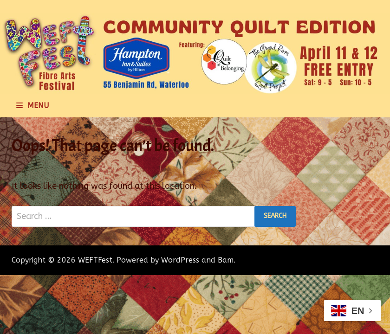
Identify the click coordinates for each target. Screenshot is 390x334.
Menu (32, 105)
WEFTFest (95, 260)
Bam (226, 260)
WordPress (180, 260)
